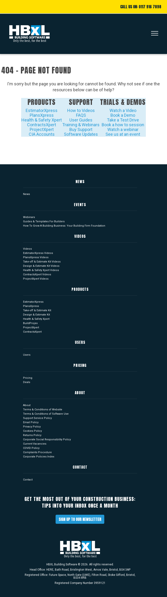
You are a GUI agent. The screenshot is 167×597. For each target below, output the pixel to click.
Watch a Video (123, 110)
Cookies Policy (32, 430)
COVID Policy (31, 448)
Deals (26, 382)
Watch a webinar (122, 129)
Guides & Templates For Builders (44, 221)
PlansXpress (42, 115)
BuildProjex (30, 323)
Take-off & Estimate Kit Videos (42, 261)
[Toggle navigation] (153, 34)
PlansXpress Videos (35, 257)
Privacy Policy (32, 426)
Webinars (29, 217)
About (26, 405)
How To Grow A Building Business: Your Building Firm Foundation (64, 225)
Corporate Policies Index (38, 456)
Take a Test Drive (123, 119)
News (26, 194)
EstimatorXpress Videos (38, 253)
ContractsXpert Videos (37, 274)
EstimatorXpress (41, 110)
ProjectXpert (42, 129)
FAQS (81, 115)
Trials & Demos (123, 102)
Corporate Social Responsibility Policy (47, 439)
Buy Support (80, 129)
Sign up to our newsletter (80, 519)
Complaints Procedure (37, 452)
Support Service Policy (37, 418)
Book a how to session (123, 124)
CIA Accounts (42, 134)
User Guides (80, 119)
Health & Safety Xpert (41, 119)
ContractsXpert (41, 124)
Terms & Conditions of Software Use (46, 413)
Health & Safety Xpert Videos (41, 270)
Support (81, 102)
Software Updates (81, 134)
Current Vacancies (34, 443)
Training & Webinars (81, 124)
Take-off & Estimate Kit (37, 310)
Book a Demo (122, 115)
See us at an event (122, 134)
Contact (28, 479)
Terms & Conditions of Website (42, 409)
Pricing (27, 377)
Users (26, 354)
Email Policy (30, 422)
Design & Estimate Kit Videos (41, 265)
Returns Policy (32, 435)
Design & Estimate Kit (36, 314)
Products (42, 102)
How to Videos (81, 110)
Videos (27, 248)
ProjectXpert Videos (35, 278)
